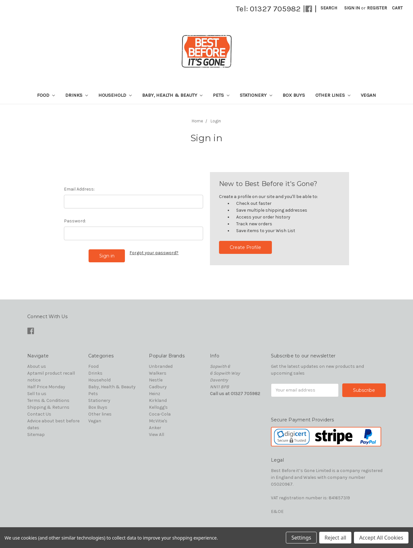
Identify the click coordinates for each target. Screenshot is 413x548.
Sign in (352, 8)
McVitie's (158, 421)
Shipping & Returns (48, 407)
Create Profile (245, 247)
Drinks (76, 95)
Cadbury (158, 387)
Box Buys (294, 95)
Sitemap (36, 434)
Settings (301, 537)
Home (197, 120)
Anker (155, 427)
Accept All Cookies (381, 537)
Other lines (332, 95)
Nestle (156, 380)
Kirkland (158, 400)
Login (216, 120)
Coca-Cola (160, 414)
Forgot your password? (153, 252)
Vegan (368, 95)
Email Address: (79, 189)
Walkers (157, 373)
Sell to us (36, 393)
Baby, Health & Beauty (172, 95)
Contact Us (39, 414)
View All (156, 434)
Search (329, 8)
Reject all (335, 537)
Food (46, 95)
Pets (221, 95)
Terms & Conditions (48, 400)
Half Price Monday (46, 387)
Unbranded (161, 366)
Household (115, 95)
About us (36, 366)
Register (377, 8)
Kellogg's (158, 407)
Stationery (256, 95)
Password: (75, 221)
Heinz (154, 393)
